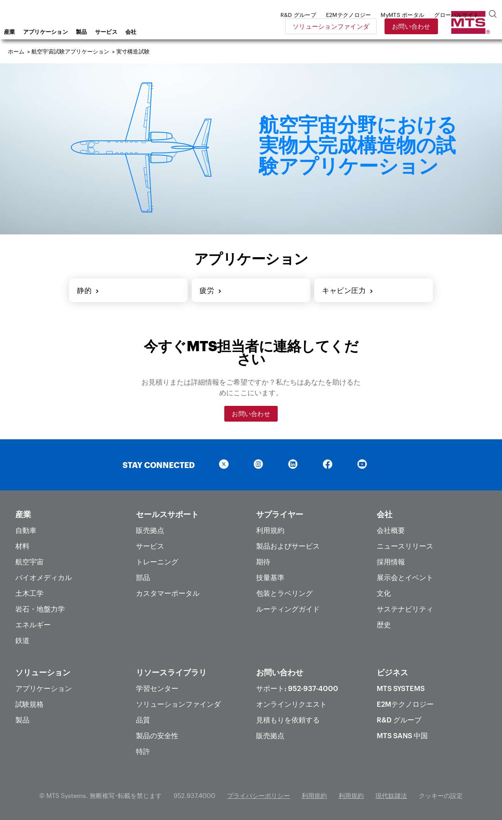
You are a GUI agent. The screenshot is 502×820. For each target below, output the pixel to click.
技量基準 (270, 577)
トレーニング (157, 561)
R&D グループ (399, 719)
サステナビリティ (405, 608)
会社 (194, 31)
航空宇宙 (29, 561)
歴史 (384, 624)
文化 (384, 593)
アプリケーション (108, 31)
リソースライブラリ (171, 672)
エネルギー (33, 624)
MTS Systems (401, 688)
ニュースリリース (405, 546)
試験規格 (29, 704)
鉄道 (22, 640)
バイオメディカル (43, 577)
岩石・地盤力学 (40, 608)
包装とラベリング (284, 593)
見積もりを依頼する (288, 719)
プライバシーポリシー (258, 795)
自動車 (26, 530)
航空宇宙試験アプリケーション (70, 51)
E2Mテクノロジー (405, 704)
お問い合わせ (468, 26)
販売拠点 (150, 530)
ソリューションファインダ (387, 26)
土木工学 (29, 593)
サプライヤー (279, 514)
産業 (72, 31)
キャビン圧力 (348, 290)
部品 (143, 577)
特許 (143, 751)
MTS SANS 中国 (402, 735)
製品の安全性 (157, 735)
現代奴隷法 (391, 795)
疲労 (211, 290)
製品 (144, 31)
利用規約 (270, 530)
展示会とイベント (405, 577)
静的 (88, 290)
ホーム (16, 51)
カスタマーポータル (168, 593)
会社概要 (391, 530)
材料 (22, 546)
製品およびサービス (288, 546)
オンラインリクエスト (291, 704)
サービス (169, 31)
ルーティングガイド (288, 608)
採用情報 (391, 561)
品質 (143, 719)
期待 (263, 561)
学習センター (157, 688)
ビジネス (392, 672)
